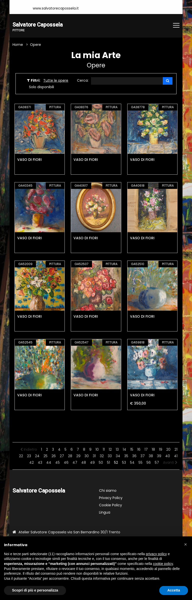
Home (17, 45)
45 (57, 462)
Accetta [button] (173, 590)
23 (29, 455)
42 (31, 462)
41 (176, 455)
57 (157, 462)
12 (110, 449)
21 (176, 449)
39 (159, 455)
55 (140, 462)
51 (108, 462)
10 (97, 449)
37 (142, 455)
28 (70, 455)
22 (21, 455)
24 (37, 455)
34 (118, 455)
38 (151, 455)
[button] (186, 544)
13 (117, 449)
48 (83, 462)
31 (94, 455)
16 (138, 449)
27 (62, 455)
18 (153, 449)
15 (131, 449)
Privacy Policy (110, 497)
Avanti (170, 462)
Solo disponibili (41, 87)
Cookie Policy (110, 505)
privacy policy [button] (156, 554)
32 (102, 455)
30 (86, 455)
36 (134, 455)
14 (124, 449)
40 (167, 455)
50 (101, 462)
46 (66, 462)
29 (78, 455)
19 (160, 449)
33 (110, 455)
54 (132, 462)
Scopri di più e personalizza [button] (35, 590)
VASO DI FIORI (29, 159)
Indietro (28, 449)
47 (74, 462)
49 (92, 462)
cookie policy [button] (163, 564)
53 (124, 462)
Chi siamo (107, 490)
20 (168, 449)
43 (40, 462)
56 (148, 462)
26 (54, 455)
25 (46, 455)
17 (146, 449)
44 (48, 462)
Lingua (104, 512)
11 (104, 449)
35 (126, 455)
